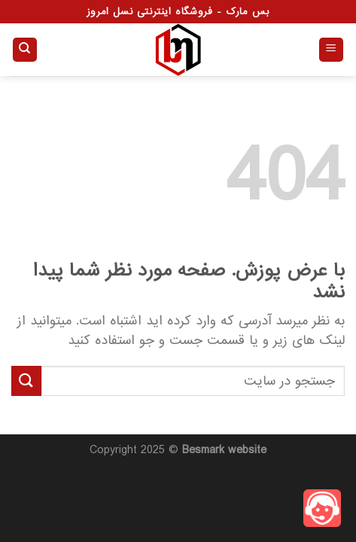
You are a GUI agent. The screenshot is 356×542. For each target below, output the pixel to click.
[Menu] (331, 50)
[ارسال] (26, 380)
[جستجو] (25, 50)
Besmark (203, 450)
